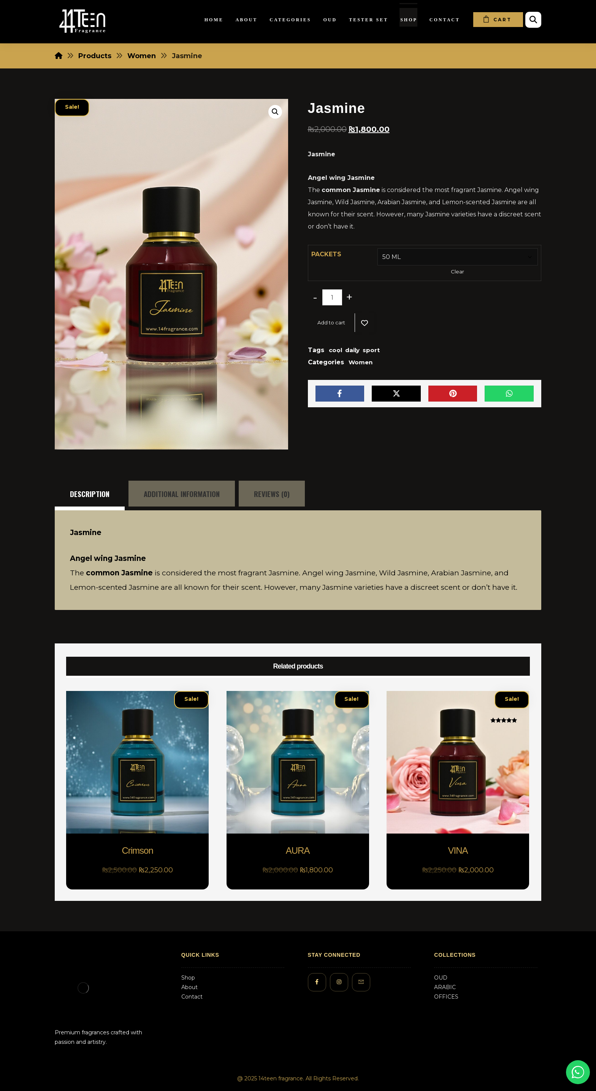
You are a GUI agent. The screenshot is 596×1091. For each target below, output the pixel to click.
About (189, 987)
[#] (317, 982)
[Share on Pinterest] (452, 394)
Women (360, 362)
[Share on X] (396, 394)
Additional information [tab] (182, 493)
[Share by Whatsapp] (509, 394)
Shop (188, 977)
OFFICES (446, 996)
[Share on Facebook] (340, 394)
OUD (440, 977)
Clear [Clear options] (457, 271)
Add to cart (331, 322)
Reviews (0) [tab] (272, 493)
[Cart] (498, 19)
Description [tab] (89, 493)
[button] (275, 112)
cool (335, 350)
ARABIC (445, 987)
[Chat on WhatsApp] (578, 1072)
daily (352, 350)
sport (371, 350)
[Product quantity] (332, 297)
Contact (192, 996)
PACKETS (326, 254)
